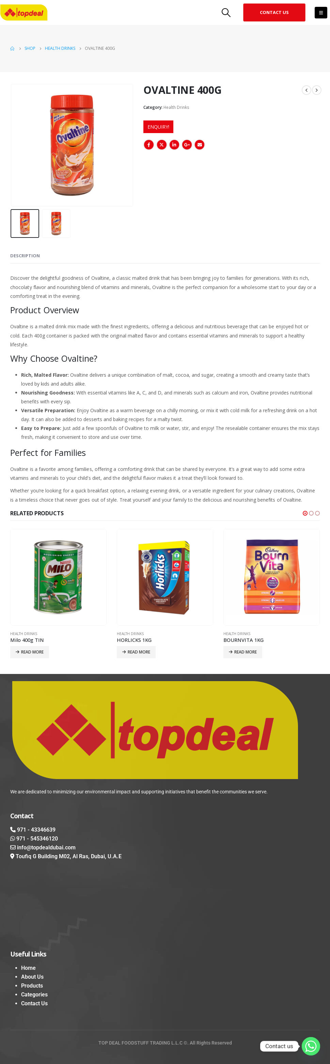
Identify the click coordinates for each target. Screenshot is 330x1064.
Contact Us (34, 1003)
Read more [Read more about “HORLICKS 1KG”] (139, 652)
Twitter (161, 144)
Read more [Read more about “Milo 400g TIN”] (32, 652)
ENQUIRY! (158, 127)
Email (199, 144)
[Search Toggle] (226, 12)
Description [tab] (25, 256)
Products (32, 985)
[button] (274, 12)
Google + (187, 144)
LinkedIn (174, 144)
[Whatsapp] (311, 1046)
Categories (34, 994)
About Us (32, 977)
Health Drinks (176, 107)
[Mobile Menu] (321, 12)
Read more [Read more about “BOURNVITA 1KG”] (245, 652)
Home (28, 968)
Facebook (148, 144)
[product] (58, 577)
